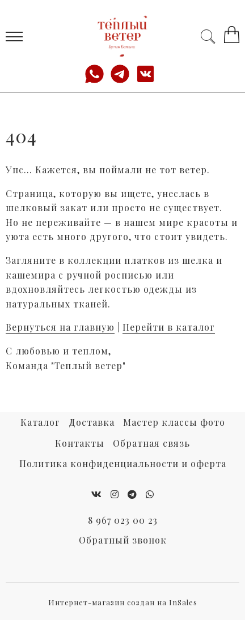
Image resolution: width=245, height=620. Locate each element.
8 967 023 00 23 (123, 520)
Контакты (79, 443)
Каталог (40, 422)
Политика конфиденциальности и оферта (122, 463)
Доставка (92, 422)
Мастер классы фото (174, 422)
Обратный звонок (123, 540)
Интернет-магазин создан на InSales (122, 602)
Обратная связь (151, 443)
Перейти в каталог (168, 327)
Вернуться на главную (60, 327)
